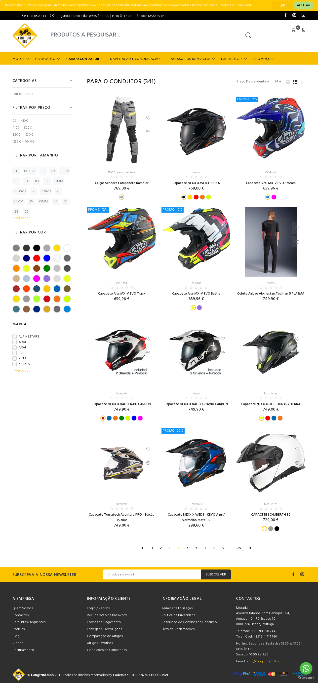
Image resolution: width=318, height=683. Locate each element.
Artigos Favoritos (100, 643)
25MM (43, 201)
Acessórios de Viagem (190, 59)
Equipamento (22, 93)
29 (26, 212)
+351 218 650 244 (34, 16)
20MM (18, 201)
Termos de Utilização (177, 608)
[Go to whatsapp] (306, 668)
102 (42, 171)
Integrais (196, 172)
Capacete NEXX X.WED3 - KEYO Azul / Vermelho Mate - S (196, 517)
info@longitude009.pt (263, 661)
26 (55, 201)
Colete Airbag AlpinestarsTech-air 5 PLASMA (270, 294)
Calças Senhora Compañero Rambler (122, 183)
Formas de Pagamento (104, 622)
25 (31, 201)
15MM (58, 181)
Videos (17, 643)
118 (37, 181)
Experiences (231, 59)
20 (58, 191)
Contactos (20, 615)
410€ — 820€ (22, 128)
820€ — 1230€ (22, 135)
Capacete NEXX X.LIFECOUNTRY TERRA (270, 404)
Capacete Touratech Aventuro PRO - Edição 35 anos (122, 517)
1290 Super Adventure (121, 172)
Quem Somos (22, 608)
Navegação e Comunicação (135, 59)
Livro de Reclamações (178, 629)
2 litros (46, 191)
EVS (18, 353)
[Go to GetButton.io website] (306, 678)
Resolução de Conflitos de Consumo (189, 622)
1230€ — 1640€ (23, 141)
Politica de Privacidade (178, 615)
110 (16, 181)
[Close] (303, 5)
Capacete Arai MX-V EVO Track (121, 294)
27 (65, 201)
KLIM (19, 358)
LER (282, 5)
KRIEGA (21, 364)
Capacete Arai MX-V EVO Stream (271, 183)
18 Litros (20, 191)
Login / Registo (98, 608)
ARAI (19, 342)
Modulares (270, 393)
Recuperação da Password (107, 615)
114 (27, 181)
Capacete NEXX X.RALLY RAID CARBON (121, 404)
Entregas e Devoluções (104, 629)
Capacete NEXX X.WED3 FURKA (196, 183)
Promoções (264, 59)
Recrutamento (23, 650)
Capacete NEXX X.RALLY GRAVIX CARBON (196, 404)
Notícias (18, 629)
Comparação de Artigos (105, 636)
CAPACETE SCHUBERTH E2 (270, 515)
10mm (65, 171)
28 (16, 212)
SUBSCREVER (216, 574)
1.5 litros (29, 171)
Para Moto (45, 59)
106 (53, 171)
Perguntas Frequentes (28, 622)
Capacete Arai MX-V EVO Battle (196, 294)
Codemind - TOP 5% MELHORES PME (141, 675)
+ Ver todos (21, 218)
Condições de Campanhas (107, 650)
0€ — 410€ (20, 121)
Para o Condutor (82, 59)
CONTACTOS (248, 599)
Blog (15, 636)
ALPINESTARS (25, 337)
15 (46, 181)
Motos (18, 59)
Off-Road (270, 172)
